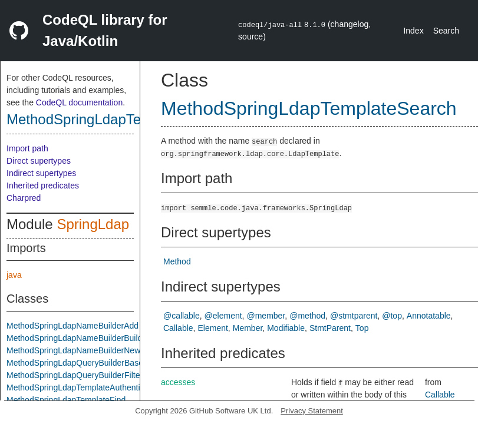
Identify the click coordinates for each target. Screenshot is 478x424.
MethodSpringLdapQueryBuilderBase (74, 362)
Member (248, 328)
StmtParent (330, 328)
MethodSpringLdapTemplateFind (66, 400)
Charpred (23, 198)
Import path (27, 148)
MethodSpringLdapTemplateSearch (117, 119)
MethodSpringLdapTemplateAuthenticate (81, 387)
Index (413, 30)
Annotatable (429, 315)
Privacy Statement (312, 410)
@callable (181, 315)
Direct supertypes (38, 160)
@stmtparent (353, 315)
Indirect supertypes (41, 173)
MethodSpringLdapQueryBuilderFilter (74, 375)
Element (212, 328)
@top (392, 315)
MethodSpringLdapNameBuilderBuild (74, 338)
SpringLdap (93, 224)
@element (223, 315)
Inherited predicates (42, 185)
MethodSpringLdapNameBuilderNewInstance (89, 350)
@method (307, 315)
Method (177, 261)
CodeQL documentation (79, 102)
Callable (178, 328)
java (14, 275)
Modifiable (286, 328)
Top (362, 328)
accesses (178, 382)
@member (266, 315)
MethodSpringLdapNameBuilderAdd (72, 325)
